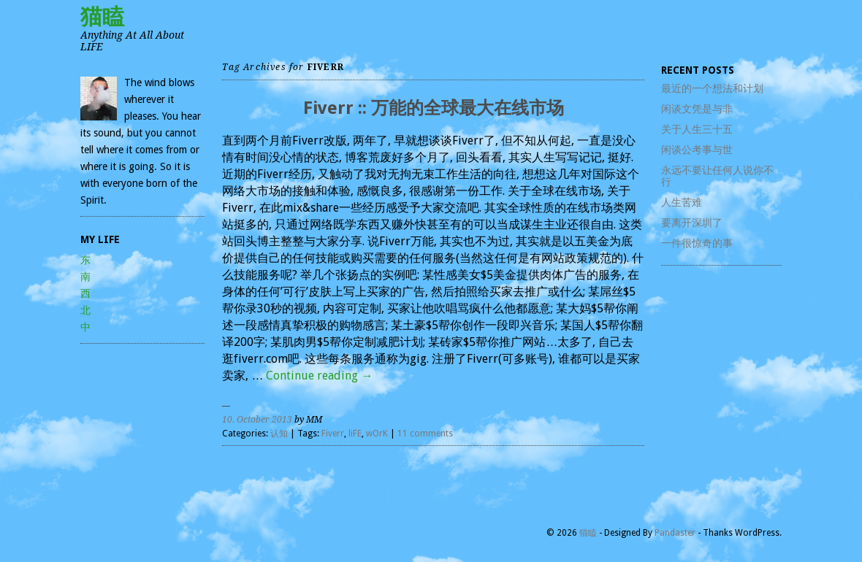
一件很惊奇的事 (697, 243)
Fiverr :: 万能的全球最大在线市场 (433, 108)
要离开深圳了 (691, 222)
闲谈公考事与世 (697, 149)
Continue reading (319, 375)
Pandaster (675, 533)
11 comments (425, 433)
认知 (279, 433)
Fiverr (332, 433)
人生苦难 (681, 202)
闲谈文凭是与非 (697, 109)
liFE (355, 433)
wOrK (377, 433)
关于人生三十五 (697, 129)
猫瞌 (102, 16)
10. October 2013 (257, 420)
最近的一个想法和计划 (712, 88)
